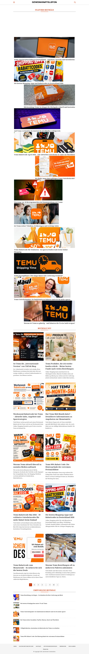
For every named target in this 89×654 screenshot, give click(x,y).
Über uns (45, 649)
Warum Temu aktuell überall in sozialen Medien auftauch (27, 465)
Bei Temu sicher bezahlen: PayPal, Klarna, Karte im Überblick (39, 620)
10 (53, 584)
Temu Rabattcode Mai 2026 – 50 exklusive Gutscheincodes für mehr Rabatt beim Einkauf (26, 517)
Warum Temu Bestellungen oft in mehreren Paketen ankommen (60, 566)
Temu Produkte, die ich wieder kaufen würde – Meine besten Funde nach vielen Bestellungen (59, 366)
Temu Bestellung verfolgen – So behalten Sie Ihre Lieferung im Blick (41, 595)
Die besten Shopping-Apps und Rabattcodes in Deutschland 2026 (59, 516)
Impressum (63, 646)
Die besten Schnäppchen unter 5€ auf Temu (33, 603)
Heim (15, 646)
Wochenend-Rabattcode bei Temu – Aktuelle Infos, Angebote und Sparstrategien (28, 416)
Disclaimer (72, 646)
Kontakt (38, 646)
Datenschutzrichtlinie (26, 646)
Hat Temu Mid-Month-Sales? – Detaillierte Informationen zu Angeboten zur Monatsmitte (58, 416)
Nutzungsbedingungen (50, 646)
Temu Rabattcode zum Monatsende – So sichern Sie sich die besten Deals (27, 567)
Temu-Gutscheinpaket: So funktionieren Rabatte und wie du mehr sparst (43, 611)
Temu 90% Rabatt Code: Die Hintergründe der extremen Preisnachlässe (58, 467)
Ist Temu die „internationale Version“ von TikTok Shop (26, 364)
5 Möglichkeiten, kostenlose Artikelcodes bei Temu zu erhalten (39, 628)
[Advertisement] (44, 24)
